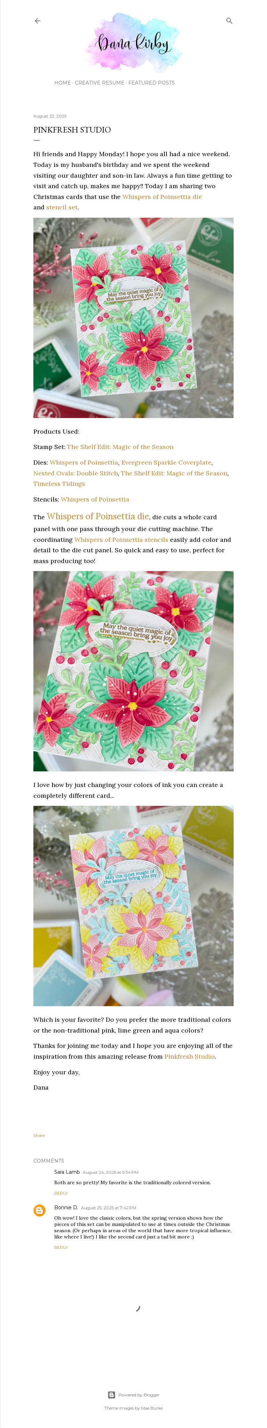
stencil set (62, 207)
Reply (61, 1193)
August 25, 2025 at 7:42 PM (108, 1207)
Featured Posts (151, 83)
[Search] (229, 19)
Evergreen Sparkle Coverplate (166, 462)
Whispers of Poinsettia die (162, 197)
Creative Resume (99, 83)
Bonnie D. (66, 1207)
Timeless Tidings (59, 484)
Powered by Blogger (133, 1395)
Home (62, 83)
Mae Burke (152, 1408)
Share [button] (39, 1135)
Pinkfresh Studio (189, 1056)
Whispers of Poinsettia (84, 462)
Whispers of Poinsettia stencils (121, 540)
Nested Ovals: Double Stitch (75, 473)
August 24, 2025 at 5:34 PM (110, 1172)
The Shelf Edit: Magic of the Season (120, 447)
